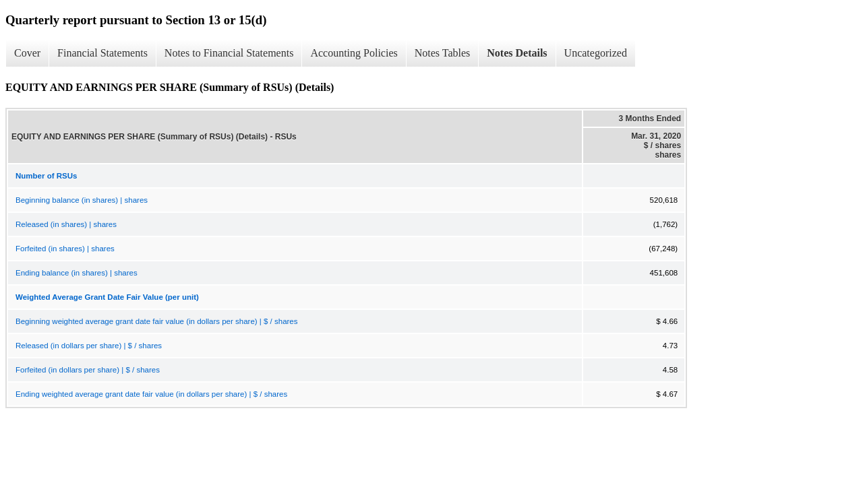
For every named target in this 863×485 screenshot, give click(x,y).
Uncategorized (595, 53)
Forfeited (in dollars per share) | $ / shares (88, 370)
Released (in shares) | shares (66, 224)
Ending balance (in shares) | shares (77, 273)
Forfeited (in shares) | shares (65, 249)
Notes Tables (443, 53)
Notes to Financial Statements (229, 53)
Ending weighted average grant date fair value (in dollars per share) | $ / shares (151, 394)
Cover (27, 53)
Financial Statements (102, 53)
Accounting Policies (353, 53)
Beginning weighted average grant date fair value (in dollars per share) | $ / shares (157, 321)
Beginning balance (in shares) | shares (82, 200)
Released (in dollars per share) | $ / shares (89, 346)
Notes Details (517, 53)
